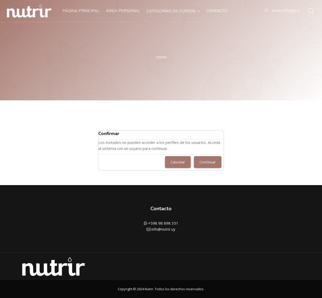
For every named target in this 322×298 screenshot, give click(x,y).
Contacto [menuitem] (216, 11)
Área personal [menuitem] (123, 11)
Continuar (207, 161)
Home (161, 56)
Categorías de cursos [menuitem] (173, 11)
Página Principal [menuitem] (81, 11)
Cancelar (178, 161)
